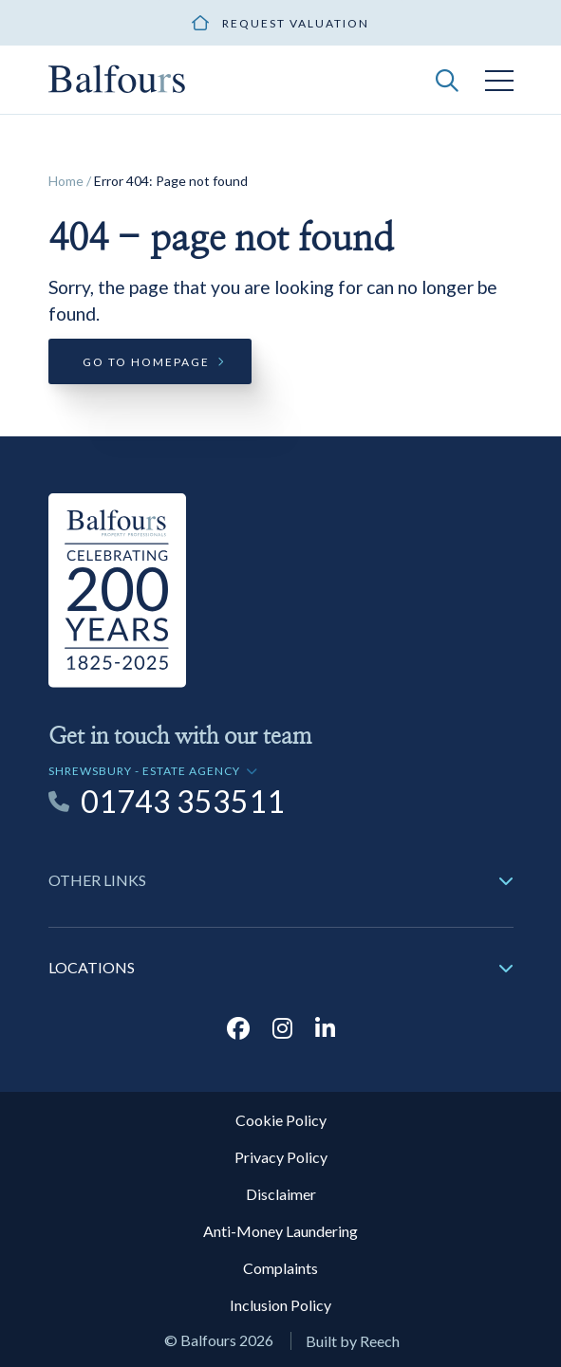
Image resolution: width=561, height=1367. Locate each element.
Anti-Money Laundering (280, 1231)
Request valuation (295, 23)
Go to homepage (146, 362)
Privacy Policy (280, 1157)
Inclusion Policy (280, 1305)
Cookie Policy (281, 1120)
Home (66, 181)
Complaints (280, 1268)
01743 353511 (183, 801)
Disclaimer (281, 1194)
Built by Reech (353, 1341)
